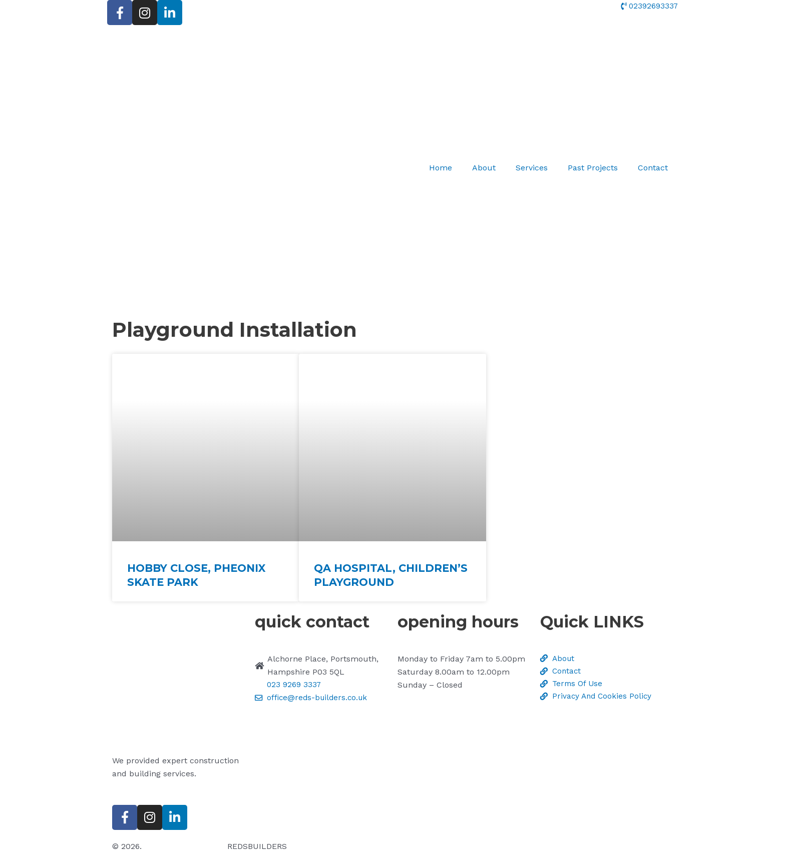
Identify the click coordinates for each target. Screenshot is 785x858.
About (484, 167)
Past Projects (593, 167)
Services (532, 167)
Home (440, 167)
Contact (653, 167)
